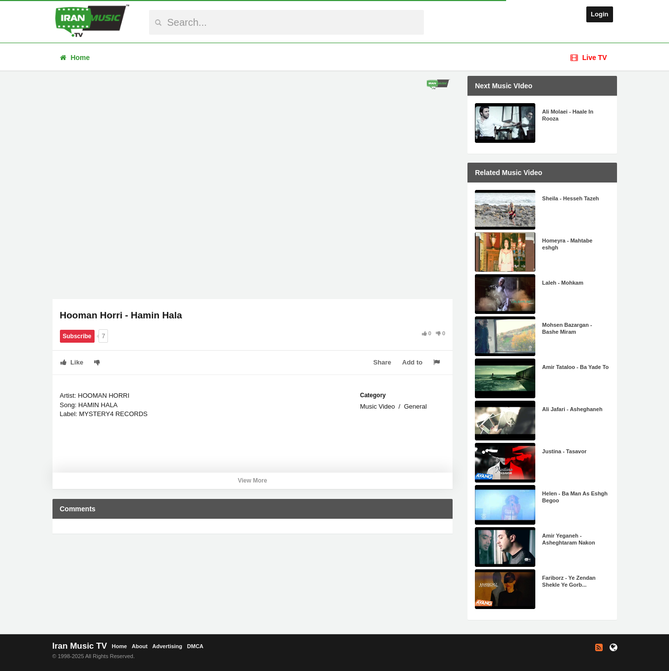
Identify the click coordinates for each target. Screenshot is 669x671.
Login (599, 14)
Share (382, 362)
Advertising (168, 646)
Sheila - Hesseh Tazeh (570, 198)
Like (72, 362)
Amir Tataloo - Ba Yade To (575, 367)
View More (252, 480)
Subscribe (77, 336)
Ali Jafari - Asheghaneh (572, 409)
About (140, 646)
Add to (412, 362)
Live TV (588, 57)
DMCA (195, 646)
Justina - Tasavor (564, 451)
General (415, 406)
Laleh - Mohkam (562, 283)
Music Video (377, 406)
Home (75, 57)
